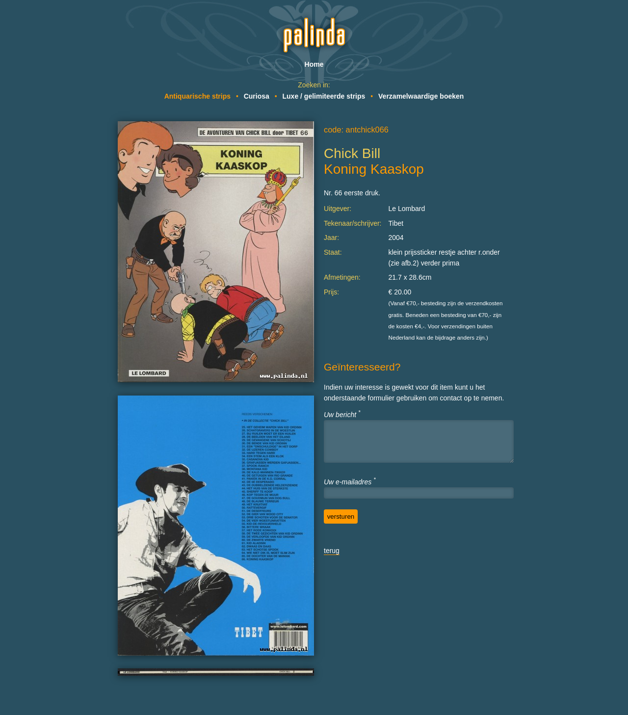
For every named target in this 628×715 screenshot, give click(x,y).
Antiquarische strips (197, 96)
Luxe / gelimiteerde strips (324, 96)
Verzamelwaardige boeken (421, 96)
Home (314, 64)
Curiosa (256, 96)
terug (332, 551)
